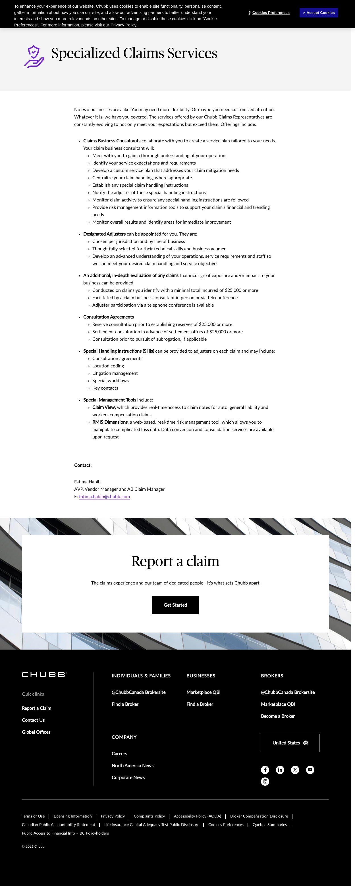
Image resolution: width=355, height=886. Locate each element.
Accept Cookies (321, 13)
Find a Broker (125, 704)
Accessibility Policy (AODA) (197, 816)
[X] (295, 770)
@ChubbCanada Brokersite (138, 692)
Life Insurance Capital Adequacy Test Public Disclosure (151, 825)
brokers (272, 676)
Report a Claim (36, 708)
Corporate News (128, 777)
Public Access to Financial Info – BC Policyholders (65, 833)
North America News (132, 766)
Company (124, 737)
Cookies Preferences (226, 825)
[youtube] (310, 770)
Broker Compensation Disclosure (259, 816)
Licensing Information (73, 816)
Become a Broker (278, 716)
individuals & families (141, 676)
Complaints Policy (149, 816)
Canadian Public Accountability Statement (58, 825)
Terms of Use (33, 816)
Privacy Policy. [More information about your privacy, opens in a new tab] (124, 25)
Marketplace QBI (203, 692)
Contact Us (33, 720)
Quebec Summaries (270, 825)
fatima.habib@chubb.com (104, 496)
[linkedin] (280, 770)
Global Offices (36, 732)
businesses (200, 676)
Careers (119, 754)
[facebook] (265, 770)
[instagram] (265, 781)
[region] (177, 14)
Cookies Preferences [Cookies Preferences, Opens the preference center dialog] (271, 13)
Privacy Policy (113, 816)
